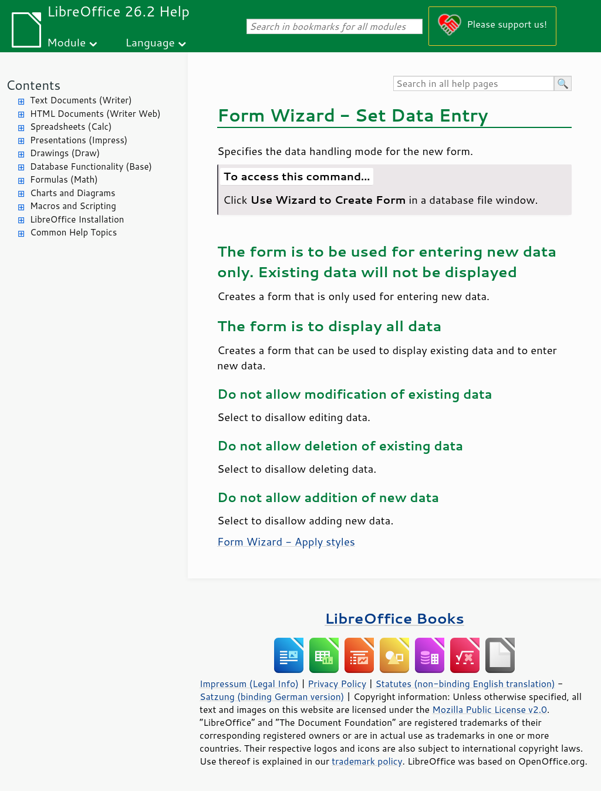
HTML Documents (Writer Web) (95, 113)
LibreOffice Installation (77, 219)
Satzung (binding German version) (272, 696)
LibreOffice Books (394, 618)
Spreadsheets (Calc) (71, 126)
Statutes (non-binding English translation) (465, 683)
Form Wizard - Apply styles (286, 541)
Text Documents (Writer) (81, 100)
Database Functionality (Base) (91, 166)
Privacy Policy (337, 683)
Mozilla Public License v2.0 (489, 709)
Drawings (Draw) (65, 153)
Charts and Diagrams (72, 193)
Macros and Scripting (73, 206)
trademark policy (367, 761)
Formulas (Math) (64, 179)
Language (150, 42)
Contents (33, 85)
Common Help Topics (73, 232)
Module (66, 42)
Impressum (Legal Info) (249, 683)
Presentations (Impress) (78, 140)
